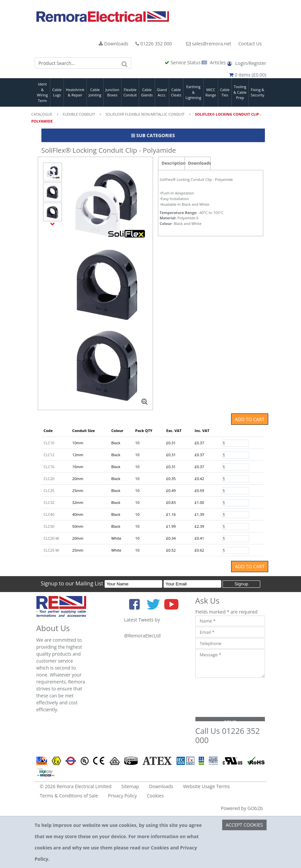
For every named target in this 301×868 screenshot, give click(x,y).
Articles (214, 62)
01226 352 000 (153, 43)
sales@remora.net (208, 43)
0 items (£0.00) (247, 75)
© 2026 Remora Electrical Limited (76, 786)
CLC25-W (51, 550)
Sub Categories (153, 135)
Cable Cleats (176, 92)
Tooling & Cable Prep (240, 92)
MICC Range (211, 92)
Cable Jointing (94, 92)
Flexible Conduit (130, 92)
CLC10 (49, 442)
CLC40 (49, 514)
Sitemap (130, 786)
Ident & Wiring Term (42, 92)
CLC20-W (51, 538)
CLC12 (49, 454)
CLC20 (49, 478)
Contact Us (250, 43)
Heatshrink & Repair (75, 92)
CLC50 (49, 526)
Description (173, 163)
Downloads (113, 43)
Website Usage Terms (206, 786)
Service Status (183, 62)
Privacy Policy (122, 795)
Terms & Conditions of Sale (69, 795)
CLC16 (49, 466)
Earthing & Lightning (193, 92)
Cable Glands (147, 92)
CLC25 (49, 490)
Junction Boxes (112, 92)
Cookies (155, 795)
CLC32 (49, 502)
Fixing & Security (257, 92)
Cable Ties (224, 92)
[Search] (124, 63)
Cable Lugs (57, 92)
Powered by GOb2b (242, 808)
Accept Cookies (244, 825)
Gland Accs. (162, 92)
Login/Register (246, 63)
